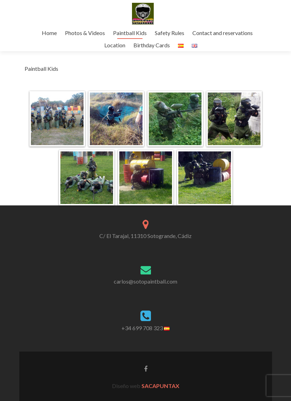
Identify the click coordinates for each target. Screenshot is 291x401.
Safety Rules (169, 32)
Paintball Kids (130, 32)
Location (114, 45)
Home (49, 32)
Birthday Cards (151, 45)
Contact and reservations (222, 32)
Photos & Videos (85, 32)
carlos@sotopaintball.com (145, 281)
